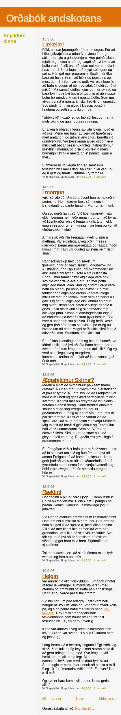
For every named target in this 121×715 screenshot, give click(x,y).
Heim (80, 698)
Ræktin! (51, 492)
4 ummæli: (100, 476)
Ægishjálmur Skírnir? (68, 380)
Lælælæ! (53, 44)
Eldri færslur (108, 698)
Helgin (50, 576)
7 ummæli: (100, 364)
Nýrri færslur (51, 698)
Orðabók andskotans (53, 18)
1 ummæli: (100, 560)
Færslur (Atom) (87, 708)
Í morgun (53, 192)
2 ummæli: (100, 176)
